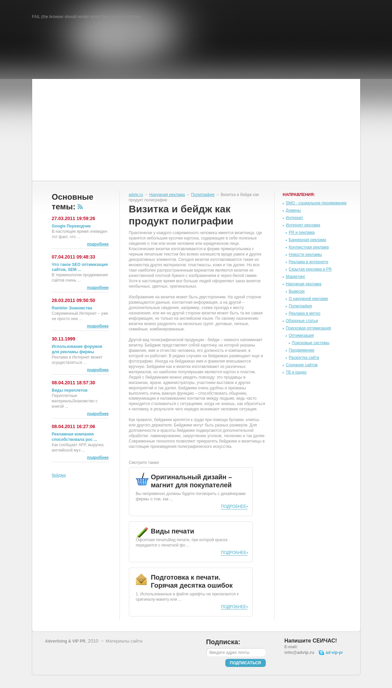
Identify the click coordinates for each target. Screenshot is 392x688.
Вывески (297, 291)
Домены (293, 210)
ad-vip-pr (334, 652)
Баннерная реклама (307, 239)
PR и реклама (302, 232)
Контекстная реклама (309, 247)
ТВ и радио (296, 372)
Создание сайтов (302, 365)
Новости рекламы (305, 254)
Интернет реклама (303, 225)
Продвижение (302, 350)
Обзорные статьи (302, 320)
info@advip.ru (299, 652)
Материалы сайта (123, 641)
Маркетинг (295, 276)
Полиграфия (203, 194)
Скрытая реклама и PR (310, 269)
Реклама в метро (305, 313)
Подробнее (233, 506)
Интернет (294, 217)
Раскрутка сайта (304, 357)
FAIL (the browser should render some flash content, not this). (87, 16)
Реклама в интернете (308, 262)
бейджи (59, 475)
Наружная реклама (167, 194)
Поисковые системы (311, 342)
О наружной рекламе (308, 298)
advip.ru (136, 194)
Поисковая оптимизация (308, 328)
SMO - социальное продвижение (316, 203)
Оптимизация (301, 335)
